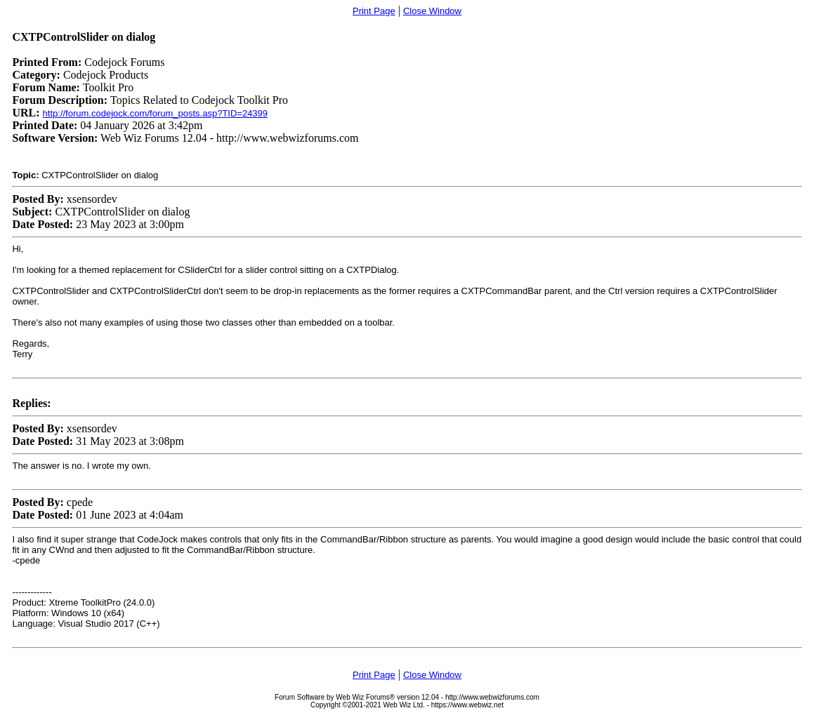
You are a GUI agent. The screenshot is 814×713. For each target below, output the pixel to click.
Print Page (374, 11)
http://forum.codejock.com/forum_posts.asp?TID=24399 (155, 113)
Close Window (432, 11)
